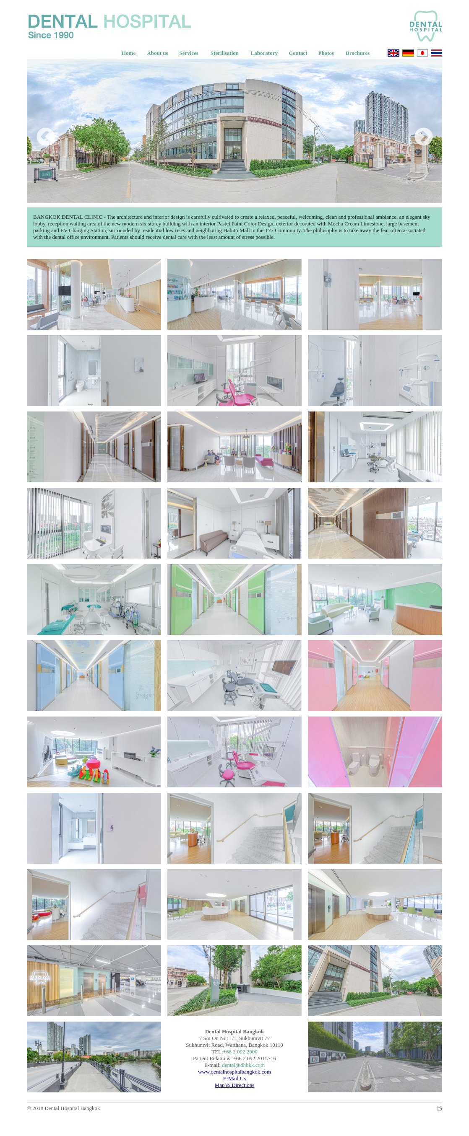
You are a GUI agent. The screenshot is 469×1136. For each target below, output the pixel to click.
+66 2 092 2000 (240, 1051)
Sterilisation (225, 53)
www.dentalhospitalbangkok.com (234, 1072)
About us (157, 53)
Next (417, 131)
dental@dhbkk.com (243, 1065)
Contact (298, 53)
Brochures (358, 53)
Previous (39, 131)
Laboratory (264, 53)
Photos (326, 53)
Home (128, 53)
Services (188, 53)
